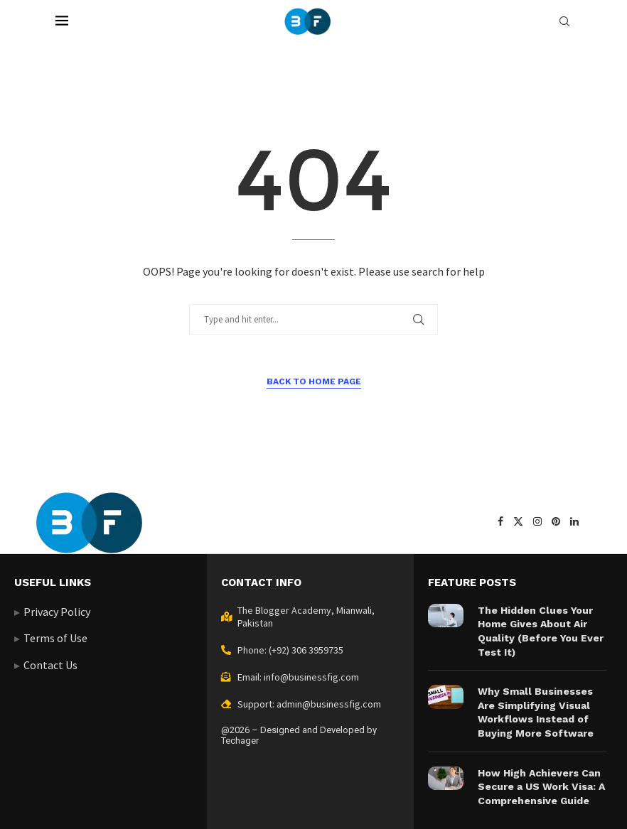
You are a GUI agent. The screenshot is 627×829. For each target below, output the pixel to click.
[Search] (564, 21)
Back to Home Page (314, 381)
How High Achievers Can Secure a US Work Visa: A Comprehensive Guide (541, 786)
